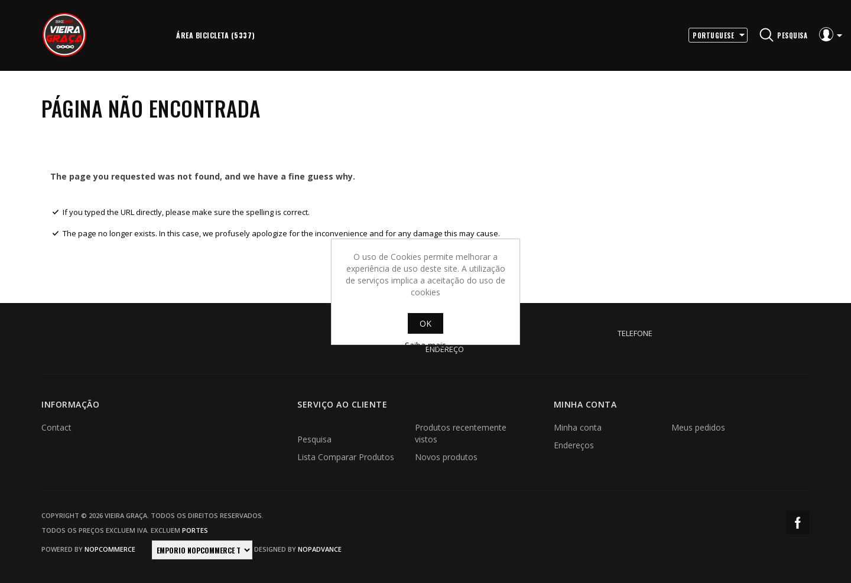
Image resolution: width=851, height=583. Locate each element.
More (277, 35)
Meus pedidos (698, 427)
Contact (56, 427)
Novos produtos (446, 457)
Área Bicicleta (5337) (215, 35)
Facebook (798, 523)
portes (195, 530)
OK (425, 323)
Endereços (574, 445)
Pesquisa (314, 439)
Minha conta (578, 427)
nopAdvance (320, 549)
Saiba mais (425, 345)
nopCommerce (110, 549)
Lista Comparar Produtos (345, 457)
